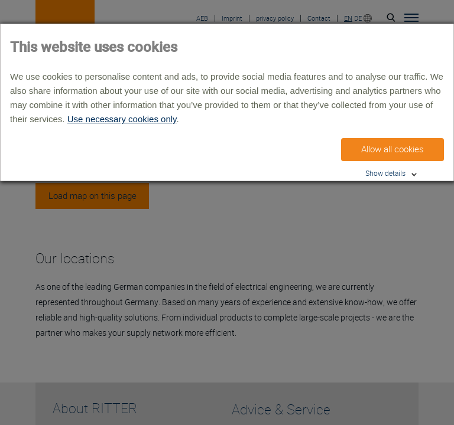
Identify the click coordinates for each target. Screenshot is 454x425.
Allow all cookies (392, 149)
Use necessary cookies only (122, 119)
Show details (385, 173)
